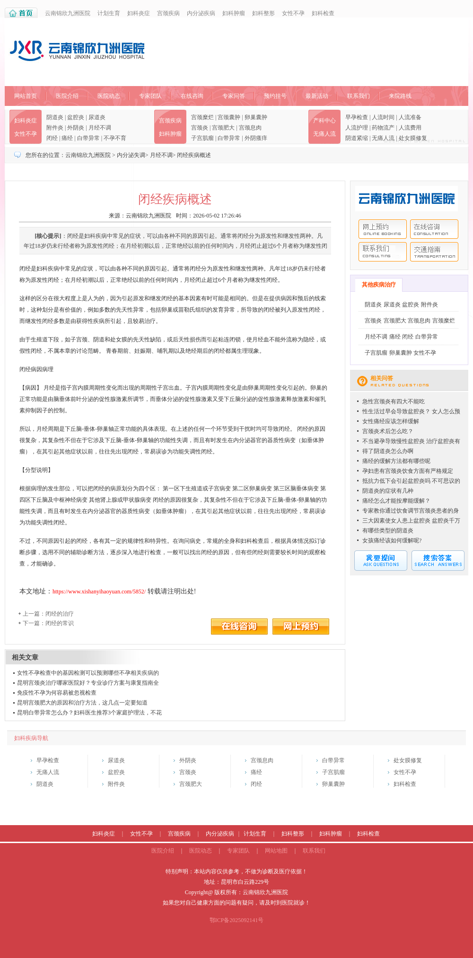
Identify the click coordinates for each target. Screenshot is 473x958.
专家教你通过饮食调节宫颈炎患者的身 (410, 510)
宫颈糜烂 (202, 117)
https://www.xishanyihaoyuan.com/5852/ (99, 591)
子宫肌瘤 (202, 138)
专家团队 (150, 96)
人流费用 (410, 127)
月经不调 (99, 127)
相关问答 (381, 378)
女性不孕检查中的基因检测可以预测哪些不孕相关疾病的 (88, 673)
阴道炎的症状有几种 (387, 491)
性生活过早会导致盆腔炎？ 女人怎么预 (411, 411)
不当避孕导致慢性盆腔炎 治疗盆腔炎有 (411, 441)
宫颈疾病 (168, 13)
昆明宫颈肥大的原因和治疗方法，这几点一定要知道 (82, 702)
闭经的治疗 (59, 613)
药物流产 (383, 127)
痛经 (67, 138)
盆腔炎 (75, 117)
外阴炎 (75, 127)
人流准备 (410, 117)
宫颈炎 (199, 127)
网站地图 (276, 850)
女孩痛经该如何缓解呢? (391, 540)
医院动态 (108, 96)
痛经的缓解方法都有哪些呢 (396, 461)
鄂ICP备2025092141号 (237, 920)
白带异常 (88, 138)
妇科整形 (263, 13)
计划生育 (108, 13)
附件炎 (54, 127)
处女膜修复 (413, 138)
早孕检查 (356, 117)
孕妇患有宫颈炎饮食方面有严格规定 (407, 471)
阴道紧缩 (356, 138)
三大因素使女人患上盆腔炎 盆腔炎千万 (411, 520)
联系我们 (358, 96)
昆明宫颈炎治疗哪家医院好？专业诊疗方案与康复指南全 (88, 682)
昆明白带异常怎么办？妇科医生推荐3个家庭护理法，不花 (89, 712)
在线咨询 (192, 96)
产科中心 (324, 120)
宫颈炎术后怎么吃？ (387, 431)
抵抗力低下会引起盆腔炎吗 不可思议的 (411, 481)
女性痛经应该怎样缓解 (390, 421)
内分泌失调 (131, 155)
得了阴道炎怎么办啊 (387, 451)
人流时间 (383, 117)
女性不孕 (293, 13)
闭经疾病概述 (194, 155)
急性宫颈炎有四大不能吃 (393, 401)
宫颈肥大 (223, 127)
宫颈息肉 (250, 127)
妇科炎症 (138, 13)
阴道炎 (54, 117)
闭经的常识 (59, 623)
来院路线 (400, 96)
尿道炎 (96, 117)
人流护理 (356, 127)
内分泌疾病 (201, 13)
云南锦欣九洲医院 (67, 13)
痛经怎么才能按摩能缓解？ (396, 500)
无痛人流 (324, 134)
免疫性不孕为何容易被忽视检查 (56, 692)
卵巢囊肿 (256, 117)
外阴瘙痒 (256, 138)
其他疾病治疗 (379, 284)
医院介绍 (67, 96)
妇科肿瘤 (233, 13)
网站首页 (25, 96)
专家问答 (233, 96)
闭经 (52, 138)
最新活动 (317, 96)
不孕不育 (115, 138)
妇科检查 (323, 13)
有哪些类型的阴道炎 (387, 530)
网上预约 (383, 229)
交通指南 (434, 251)
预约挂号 (275, 96)
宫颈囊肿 (229, 117)
